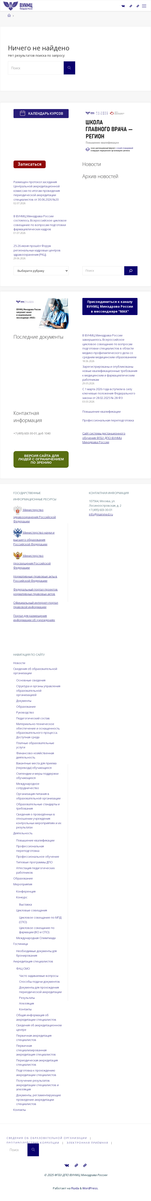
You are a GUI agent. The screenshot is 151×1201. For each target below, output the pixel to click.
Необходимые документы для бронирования (36, 953)
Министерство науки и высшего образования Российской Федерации (33, 538)
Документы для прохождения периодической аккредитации (40, 989)
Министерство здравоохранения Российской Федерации (34, 515)
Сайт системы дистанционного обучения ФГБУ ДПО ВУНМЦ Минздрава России (103, 437)
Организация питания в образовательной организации (38, 796)
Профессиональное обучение (37, 856)
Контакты (25, 1009)
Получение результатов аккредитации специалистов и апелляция (37, 1084)
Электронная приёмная (87, 1142)
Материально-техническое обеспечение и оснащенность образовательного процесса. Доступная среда (38, 730)
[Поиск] (130, 270)
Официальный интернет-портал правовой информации (35, 605)
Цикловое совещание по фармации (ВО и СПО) (36, 930)
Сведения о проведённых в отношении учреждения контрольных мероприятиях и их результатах (38, 820)
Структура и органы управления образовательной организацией (38, 690)
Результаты (27, 998)
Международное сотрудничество (27, 786)
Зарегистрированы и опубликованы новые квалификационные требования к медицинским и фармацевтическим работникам (109, 373)
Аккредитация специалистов (33, 961)
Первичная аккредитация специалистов (34, 1037)
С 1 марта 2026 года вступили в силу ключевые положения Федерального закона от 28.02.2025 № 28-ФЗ (108, 393)
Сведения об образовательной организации (47, 1138)
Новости (19, 663)
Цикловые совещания (31, 910)
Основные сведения (30, 680)
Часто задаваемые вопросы (38, 976)
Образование (26, 706)
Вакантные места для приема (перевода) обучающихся (36, 765)
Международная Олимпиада (36, 938)
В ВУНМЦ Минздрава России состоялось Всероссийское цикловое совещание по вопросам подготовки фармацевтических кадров (40, 222)
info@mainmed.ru (101, 514)
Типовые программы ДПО (34, 862)
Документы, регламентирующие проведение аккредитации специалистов (38, 1099)
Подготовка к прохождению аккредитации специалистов (36, 1072)
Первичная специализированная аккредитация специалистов (36, 1050)
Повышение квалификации (101, 411)
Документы (23, 701)
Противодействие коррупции (33, 1142)
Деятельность (23, 833)
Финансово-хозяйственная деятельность (35, 755)
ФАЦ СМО (23, 968)
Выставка (25, 904)
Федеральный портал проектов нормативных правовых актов (35, 591)
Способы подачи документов (39, 982)
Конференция (26, 891)
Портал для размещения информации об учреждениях (34, 618)
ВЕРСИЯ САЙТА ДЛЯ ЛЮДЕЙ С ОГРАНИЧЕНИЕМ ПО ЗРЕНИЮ (41, 459)
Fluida (74, 1188)
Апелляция (26, 1003)
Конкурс (21, 897)
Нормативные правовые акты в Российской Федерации (35, 578)
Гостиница (20, 944)
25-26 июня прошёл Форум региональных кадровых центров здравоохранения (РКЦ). (37, 250)
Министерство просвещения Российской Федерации (32, 562)
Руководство (25, 712)
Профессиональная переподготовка (108, 420)
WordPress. (90, 1188)
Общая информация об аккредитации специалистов (36, 1017)
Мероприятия (22, 884)
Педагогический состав (33, 718)
